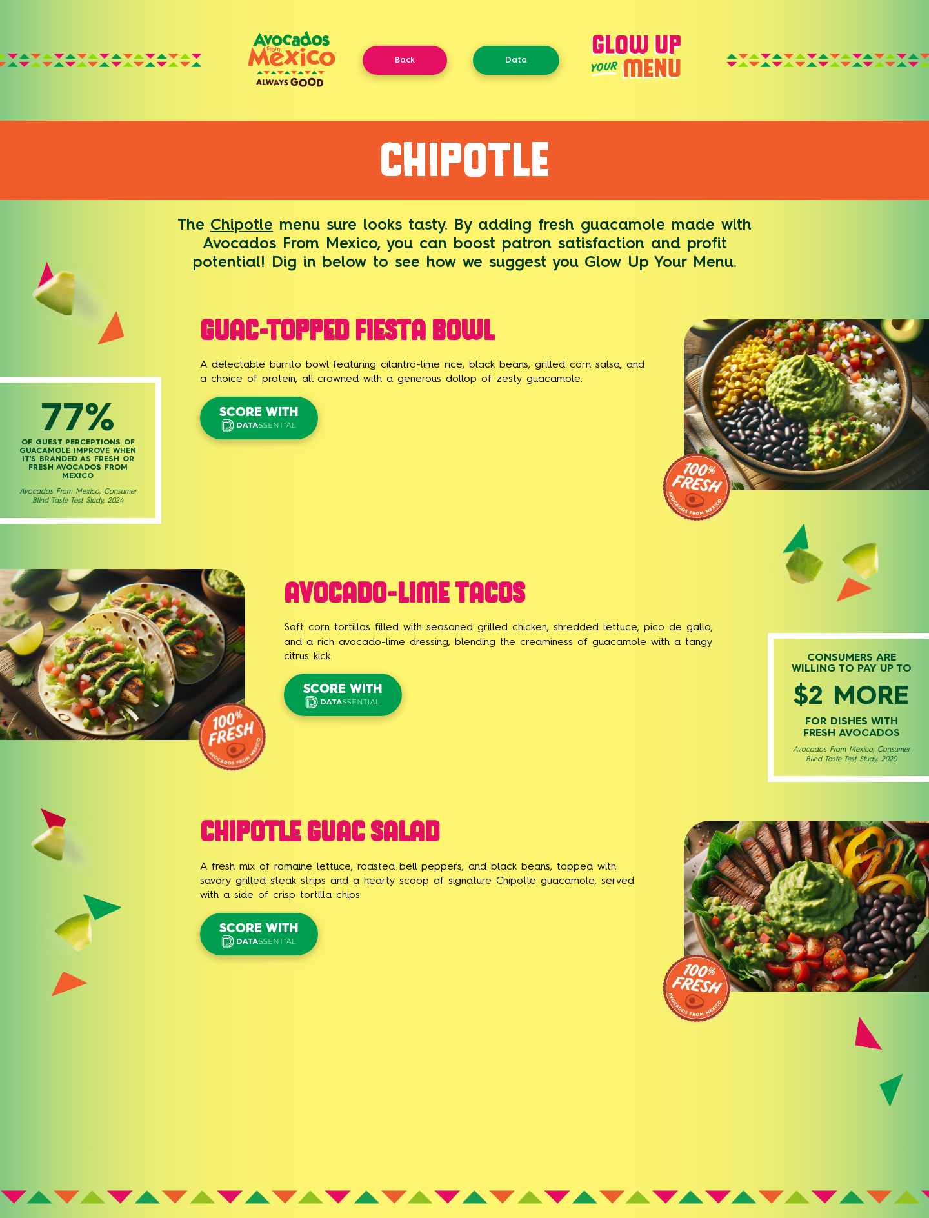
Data (516, 60)
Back (405, 60)
